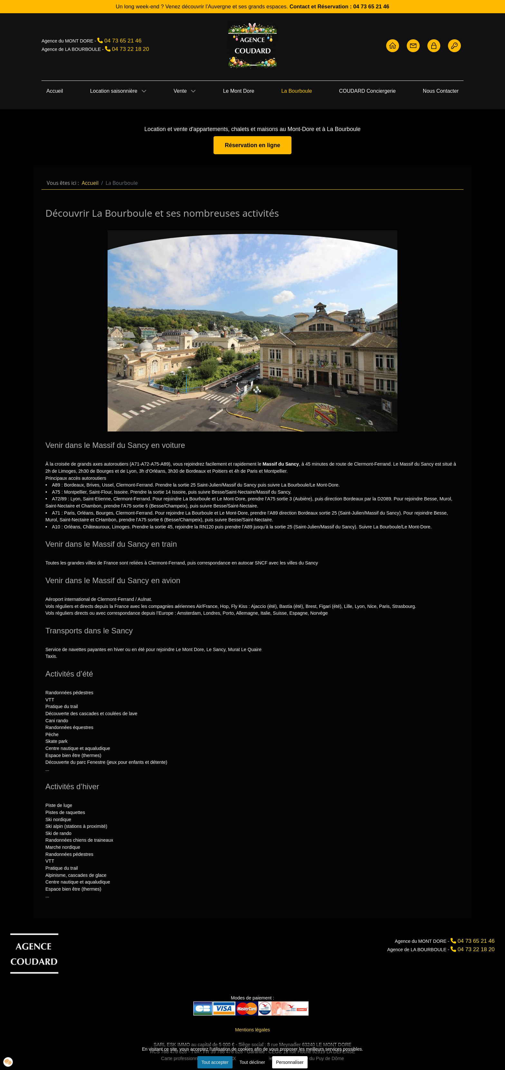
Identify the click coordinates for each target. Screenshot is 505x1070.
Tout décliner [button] (252, 1062)
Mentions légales (252, 1029)
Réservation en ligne (252, 145)
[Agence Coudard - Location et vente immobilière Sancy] (252, 45)
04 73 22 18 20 (130, 49)
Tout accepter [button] (214, 1062)
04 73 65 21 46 (122, 40)
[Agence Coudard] (34, 953)
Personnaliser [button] (290, 1062)
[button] (8, 1062)
